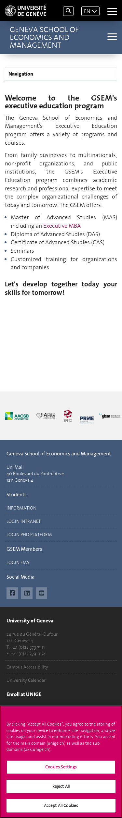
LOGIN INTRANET (24, 521)
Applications (19, 708)
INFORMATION (21, 508)
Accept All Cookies (61, 809)
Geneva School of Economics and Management (44, 37)
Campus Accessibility (27, 667)
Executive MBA (62, 226)
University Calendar (26, 680)
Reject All (61, 789)
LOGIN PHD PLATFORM (29, 535)
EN (87, 11)
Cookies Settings (61, 770)
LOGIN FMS (18, 562)
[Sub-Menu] (111, 37)
